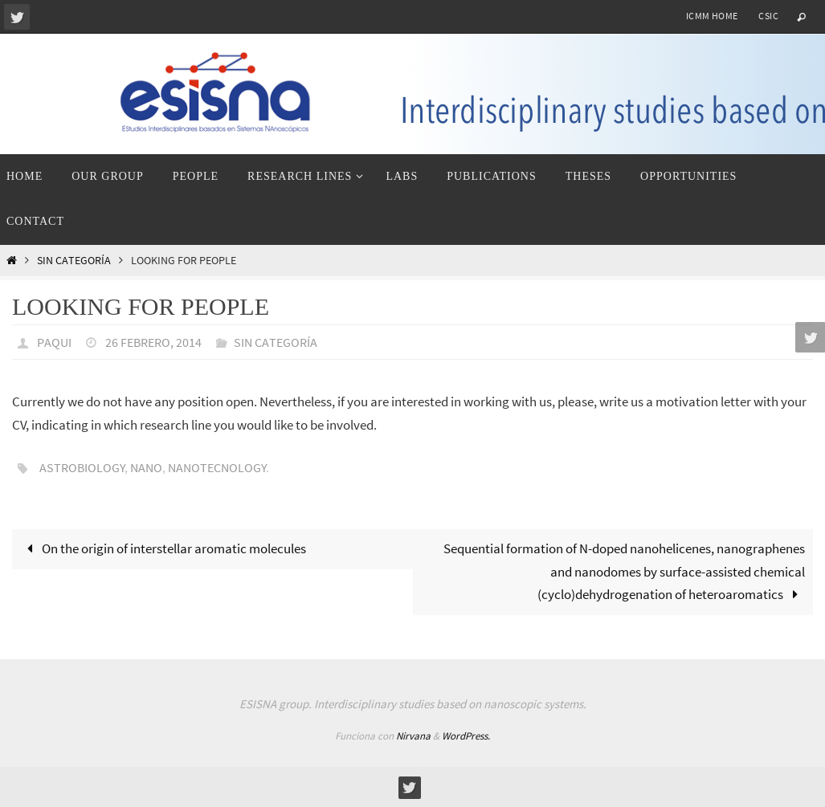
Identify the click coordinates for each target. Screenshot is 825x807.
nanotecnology (217, 467)
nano (146, 467)
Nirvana (413, 736)
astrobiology (82, 467)
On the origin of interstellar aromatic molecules (163, 548)
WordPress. (466, 736)
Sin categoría (74, 260)
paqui (54, 342)
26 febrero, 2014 (153, 342)
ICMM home (712, 16)
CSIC (768, 16)
